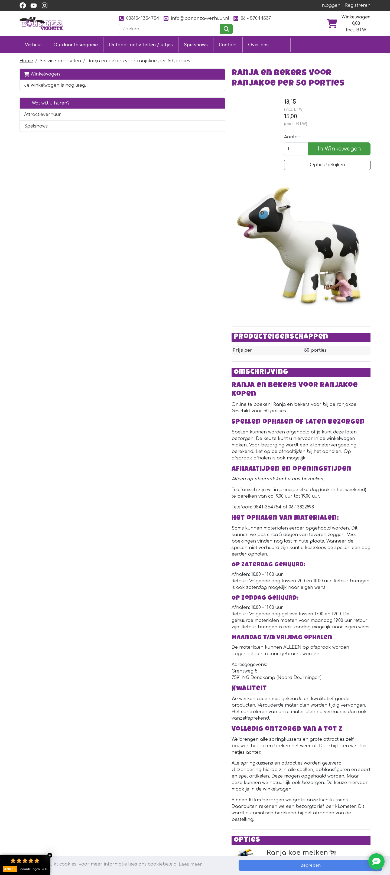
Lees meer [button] (190, 865)
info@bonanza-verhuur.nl (196, 18)
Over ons (258, 43)
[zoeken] (226, 29)
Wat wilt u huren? (47, 101)
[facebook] (23, 5)
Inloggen (330, 5)
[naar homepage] (41, 23)
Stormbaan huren (111, 816)
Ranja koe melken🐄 (188, 688)
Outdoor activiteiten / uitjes (141, 43)
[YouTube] (321, 798)
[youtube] (33, 5)
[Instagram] (332, 798)
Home (26, 59)
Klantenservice (179, 807)
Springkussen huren (113, 807)
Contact (228, 43)
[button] (95, 112)
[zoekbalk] (170, 29)
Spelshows (196, 43)
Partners (244, 807)
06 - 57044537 (252, 18)
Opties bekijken (329, 168)
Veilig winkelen (178, 826)
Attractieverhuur (42, 112)
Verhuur (33, 43)
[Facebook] (311, 798)
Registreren (357, 5)
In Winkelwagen (341, 152)
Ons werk (244, 816)
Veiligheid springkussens (189, 846)
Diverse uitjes (105, 836)
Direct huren (339, 708)
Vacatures (173, 836)
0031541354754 (139, 18)
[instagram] (44, 5)
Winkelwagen (42, 72)
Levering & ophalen (184, 816)
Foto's (240, 826)
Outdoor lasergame (75, 43)
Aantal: (295, 140)
